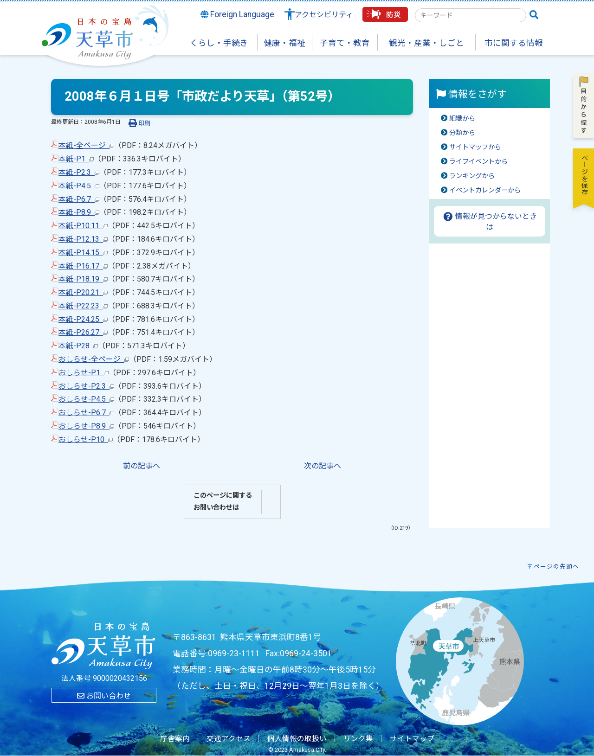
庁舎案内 (175, 739)
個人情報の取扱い (297, 739)
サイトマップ (412, 739)
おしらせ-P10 (85, 439)
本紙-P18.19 (83, 279)
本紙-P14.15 (83, 252)
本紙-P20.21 (83, 292)
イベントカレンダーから (485, 190)
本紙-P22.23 (83, 305)
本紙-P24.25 (83, 319)
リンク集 (358, 739)
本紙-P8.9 (78, 212)
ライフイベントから (478, 162)
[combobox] (470, 15)
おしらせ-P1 (83, 372)
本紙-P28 (78, 345)
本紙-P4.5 (78, 185)
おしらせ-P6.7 (86, 412)
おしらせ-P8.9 (86, 426)
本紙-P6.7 (78, 199)
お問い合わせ (104, 696)
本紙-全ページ (86, 145)
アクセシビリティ (324, 14)
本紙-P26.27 (83, 332)
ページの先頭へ (556, 566)
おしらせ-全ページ (93, 359)
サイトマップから (475, 147)
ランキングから (472, 176)
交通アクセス (229, 739)
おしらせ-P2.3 (86, 386)
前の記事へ (141, 465)
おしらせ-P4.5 (86, 399)
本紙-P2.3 (78, 172)
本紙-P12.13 (83, 239)
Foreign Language (237, 14)
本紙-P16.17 (83, 266)
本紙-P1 (76, 158)
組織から (462, 118)
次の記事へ (322, 465)
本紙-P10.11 (83, 225)
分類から (462, 133)
